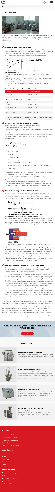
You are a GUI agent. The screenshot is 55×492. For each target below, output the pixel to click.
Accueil (4, 6)
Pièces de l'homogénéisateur (9, 442)
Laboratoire (5, 456)
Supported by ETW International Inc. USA (27, 490)
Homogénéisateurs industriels (28, 389)
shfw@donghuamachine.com (10, 478)
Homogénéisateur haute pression (30, 352)
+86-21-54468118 (8, 481)
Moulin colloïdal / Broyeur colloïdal (30, 408)
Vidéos (3, 462)
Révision (4, 464)
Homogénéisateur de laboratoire (29, 370)
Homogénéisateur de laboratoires (10, 435)
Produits (5, 431)
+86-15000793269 (8, 483)
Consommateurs (6, 459)
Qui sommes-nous (6, 454)
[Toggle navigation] (52, 2)
